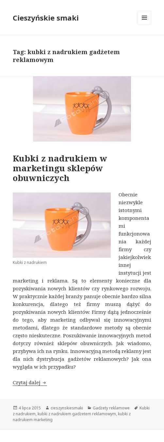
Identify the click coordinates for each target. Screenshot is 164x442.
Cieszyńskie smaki (46, 18)
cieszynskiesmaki (67, 408)
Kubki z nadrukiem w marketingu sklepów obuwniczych (60, 168)
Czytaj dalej (30, 382)
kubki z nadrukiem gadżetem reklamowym (77, 414)
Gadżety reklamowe (111, 408)
